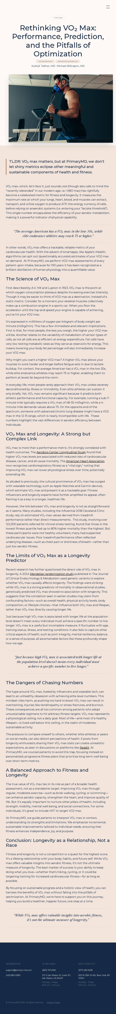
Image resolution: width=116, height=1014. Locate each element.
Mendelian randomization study (52, 574)
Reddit (84, 747)
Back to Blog (59, 17)
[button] (107, 7)
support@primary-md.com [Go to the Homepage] (19, 970)
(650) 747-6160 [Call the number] (49, 970)
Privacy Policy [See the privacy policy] (53, 1002)
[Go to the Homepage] (58, 954)
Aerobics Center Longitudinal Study (61, 452)
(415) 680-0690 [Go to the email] (13, 975)
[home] (19, 7)
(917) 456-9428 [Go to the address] (85, 970)
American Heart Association (85, 461)
